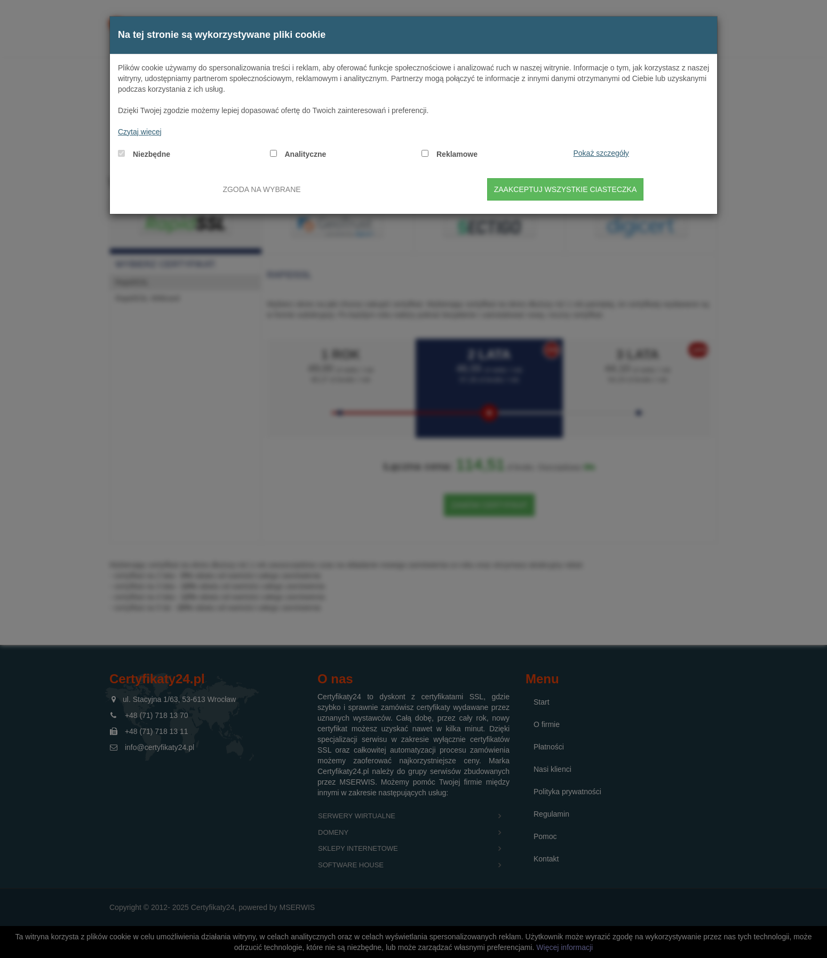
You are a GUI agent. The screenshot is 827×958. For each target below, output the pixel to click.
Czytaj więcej (140, 131)
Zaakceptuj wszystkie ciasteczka (565, 189)
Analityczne (306, 154)
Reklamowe (457, 154)
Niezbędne (151, 154)
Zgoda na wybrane (261, 189)
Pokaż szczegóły (601, 153)
